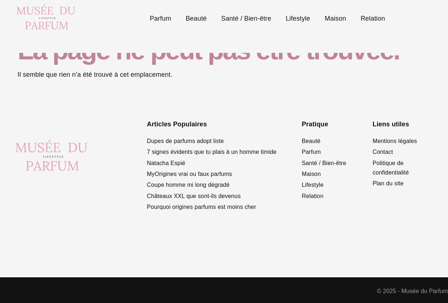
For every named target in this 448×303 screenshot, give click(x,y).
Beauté (196, 18)
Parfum (160, 18)
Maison (335, 18)
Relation (373, 18)
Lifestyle (298, 18)
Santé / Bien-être (246, 18)
